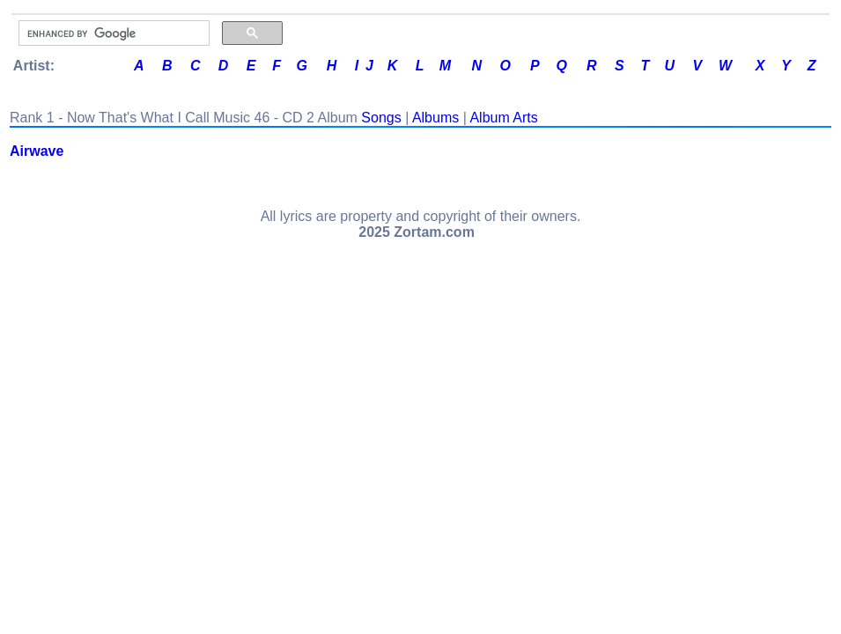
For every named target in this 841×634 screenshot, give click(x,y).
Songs (381, 117)
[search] (112, 33)
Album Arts (503, 117)
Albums (435, 117)
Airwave (36, 151)
